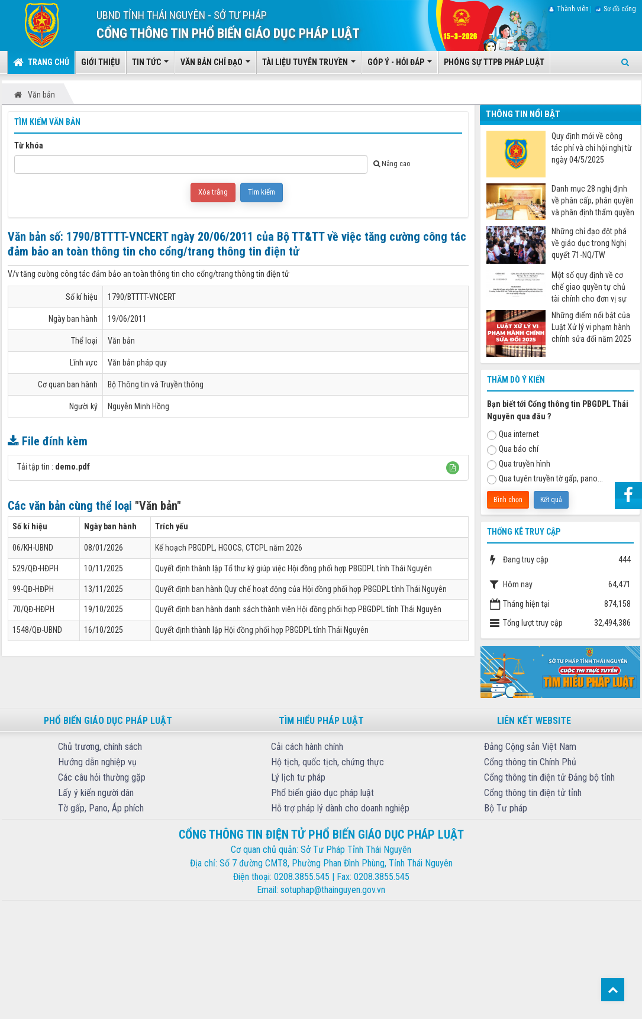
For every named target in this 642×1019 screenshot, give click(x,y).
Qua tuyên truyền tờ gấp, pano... (545, 479)
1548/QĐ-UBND (37, 630)
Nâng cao (391, 164)
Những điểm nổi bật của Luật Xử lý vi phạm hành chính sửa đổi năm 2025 (591, 327)
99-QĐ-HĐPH (33, 589)
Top (612, 989)
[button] (453, 468)
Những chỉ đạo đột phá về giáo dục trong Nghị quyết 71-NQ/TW (589, 243)
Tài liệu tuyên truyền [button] (309, 65)
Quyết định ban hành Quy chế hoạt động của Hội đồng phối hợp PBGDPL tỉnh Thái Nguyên (301, 589)
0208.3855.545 (302, 876)
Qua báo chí (512, 449)
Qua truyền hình (518, 464)
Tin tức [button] (150, 65)
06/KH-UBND (32, 547)
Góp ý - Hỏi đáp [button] (399, 65)
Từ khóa (28, 145)
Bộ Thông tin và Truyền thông (156, 384)
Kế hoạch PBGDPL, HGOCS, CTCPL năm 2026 (228, 547)
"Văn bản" (158, 506)
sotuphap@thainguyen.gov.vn (332, 889)
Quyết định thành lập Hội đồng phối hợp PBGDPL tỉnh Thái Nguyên (262, 630)
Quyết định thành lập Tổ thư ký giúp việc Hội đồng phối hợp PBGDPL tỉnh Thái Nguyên (293, 568)
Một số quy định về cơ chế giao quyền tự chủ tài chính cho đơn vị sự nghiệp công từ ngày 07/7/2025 (589, 287)
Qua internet (513, 434)
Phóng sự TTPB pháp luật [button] (494, 62)
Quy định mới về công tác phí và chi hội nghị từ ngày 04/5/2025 (591, 147)
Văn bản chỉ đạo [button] (215, 65)
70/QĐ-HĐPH (33, 609)
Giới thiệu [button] (100, 62)
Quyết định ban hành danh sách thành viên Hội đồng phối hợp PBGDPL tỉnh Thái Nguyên (298, 609)
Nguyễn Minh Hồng (138, 406)
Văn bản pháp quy (137, 362)
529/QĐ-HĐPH (35, 568)
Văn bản (121, 340)
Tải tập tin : (53, 466)
